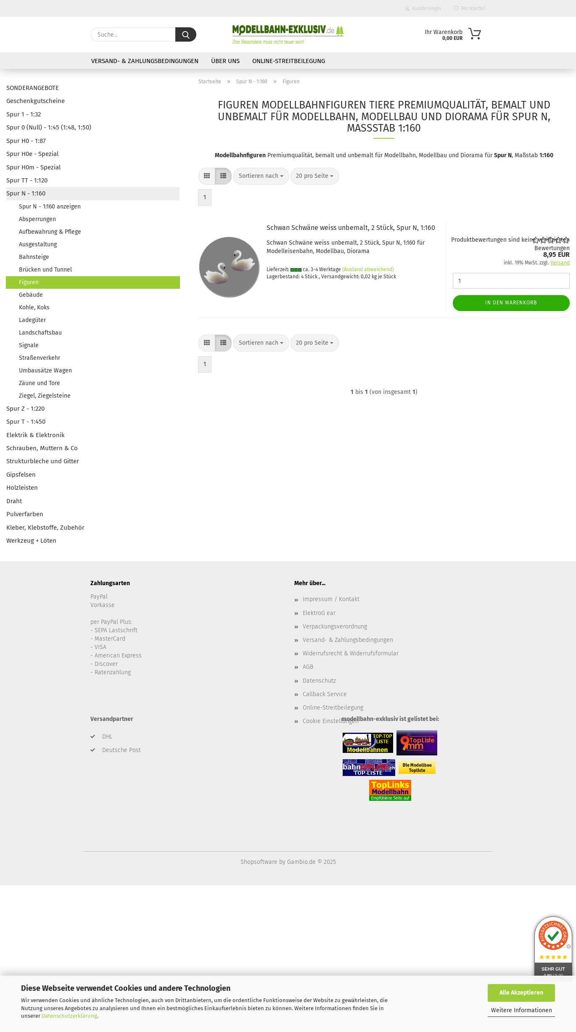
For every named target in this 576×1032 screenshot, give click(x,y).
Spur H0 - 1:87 (26, 141)
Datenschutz (319, 680)
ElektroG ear (319, 613)
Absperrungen (37, 219)
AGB (308, 666)
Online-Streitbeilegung (288, 61)
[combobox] (261, 176)
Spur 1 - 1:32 (23, 114)
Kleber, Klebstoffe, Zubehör (45, 527)
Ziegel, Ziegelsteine (45, 395)
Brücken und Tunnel (45, 269)
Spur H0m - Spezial (33, 167)
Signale (29, 345)
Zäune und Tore (39, 383)
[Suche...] (185, 34)
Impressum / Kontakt (331, 599)
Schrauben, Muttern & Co (42, 448)
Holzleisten (22, 487)
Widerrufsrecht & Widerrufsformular (351, 653)
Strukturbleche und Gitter (42, 461)
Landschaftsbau (40, 332)
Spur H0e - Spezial (32, 154)
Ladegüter (32, 320)
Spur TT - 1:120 (27, 180)
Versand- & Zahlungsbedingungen (144, 61)
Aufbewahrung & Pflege (50, 231)
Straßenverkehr (39, 358)
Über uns (225, 61)
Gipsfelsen (21, 474)
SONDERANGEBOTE (32, 88)
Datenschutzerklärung (69, 1016)
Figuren (29, 282)
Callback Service (325, 694)
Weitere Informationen (521, 1010)
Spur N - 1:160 (25, 193)
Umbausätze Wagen (45, 370)
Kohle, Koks (34, 307)
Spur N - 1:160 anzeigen (50, 206)
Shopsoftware (258, 862)
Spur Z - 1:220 (25, 408)
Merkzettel (470, 8)
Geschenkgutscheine (35, 101)
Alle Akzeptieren (521, 992)
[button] (206, 176)
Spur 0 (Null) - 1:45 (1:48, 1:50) (48, 127)
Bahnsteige (34, 257)
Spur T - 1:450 (25, 421)
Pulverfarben (24, 514)
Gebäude (31, 294)
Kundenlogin (423, 8)
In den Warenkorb (511, 303)
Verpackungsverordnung (335, 626)
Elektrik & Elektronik (35, 435)
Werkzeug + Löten (31, 540)
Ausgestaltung (38, 244)
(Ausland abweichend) (368, 269)
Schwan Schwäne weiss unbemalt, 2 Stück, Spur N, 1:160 (351, 228)
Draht (14, 501)
